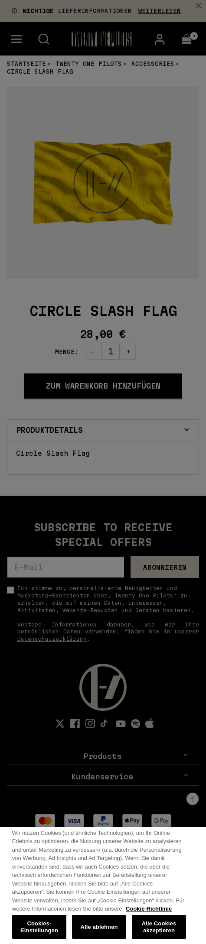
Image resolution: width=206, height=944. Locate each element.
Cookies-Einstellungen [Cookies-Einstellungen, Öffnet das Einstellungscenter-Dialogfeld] (39, 931)
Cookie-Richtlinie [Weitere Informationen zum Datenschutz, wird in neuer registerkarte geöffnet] (149, 914)
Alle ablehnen (99, 931)
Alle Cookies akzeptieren (159, 931)
